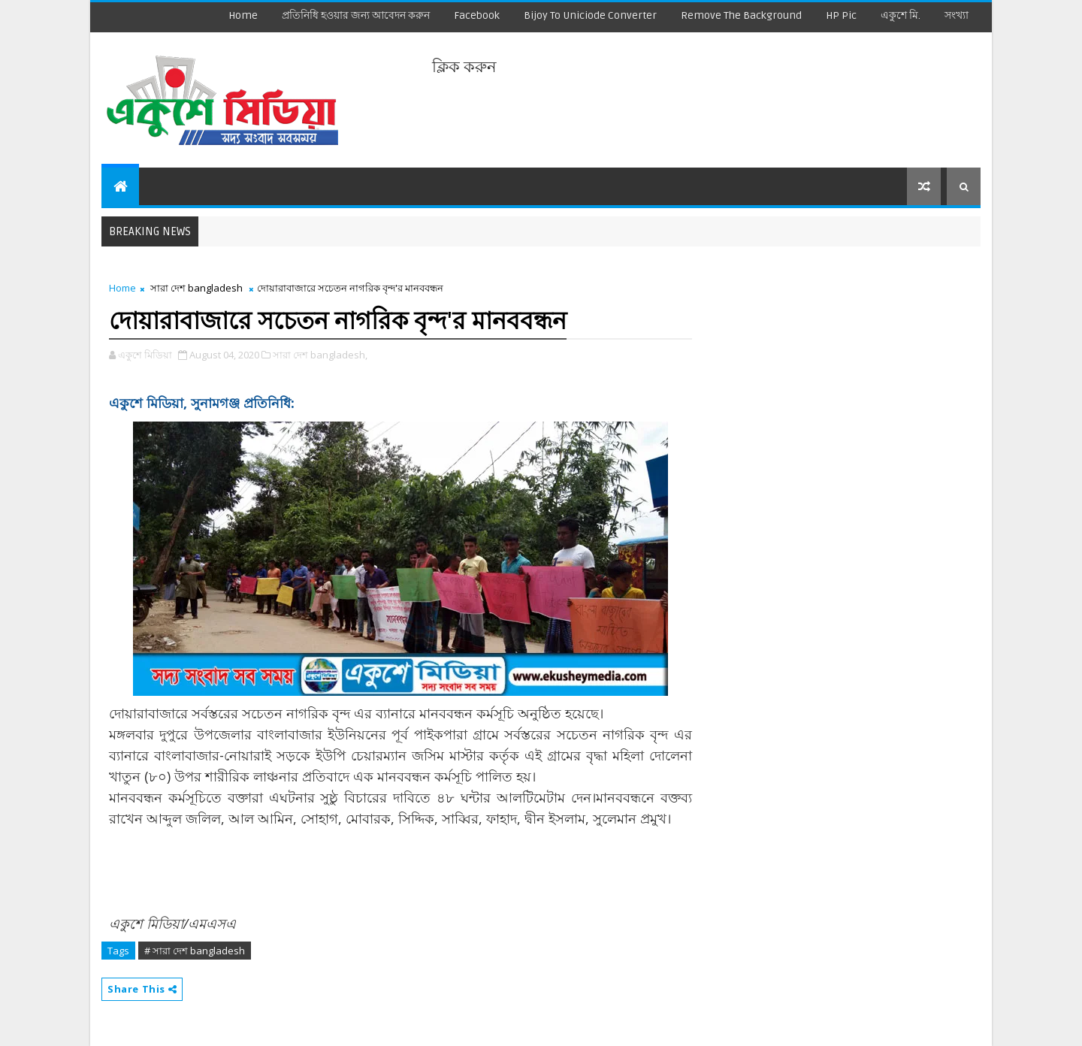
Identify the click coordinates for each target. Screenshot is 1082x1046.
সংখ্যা (956, 15)
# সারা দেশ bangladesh (194, 950)
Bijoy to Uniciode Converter (590, 15)
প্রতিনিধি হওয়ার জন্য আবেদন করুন (356, 15)
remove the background (741, 15)
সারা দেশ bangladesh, (320, 354)
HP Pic (841, 15)
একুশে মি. (900, 15)
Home (243, 15)
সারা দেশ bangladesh (196, 288)
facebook (477, 15)
